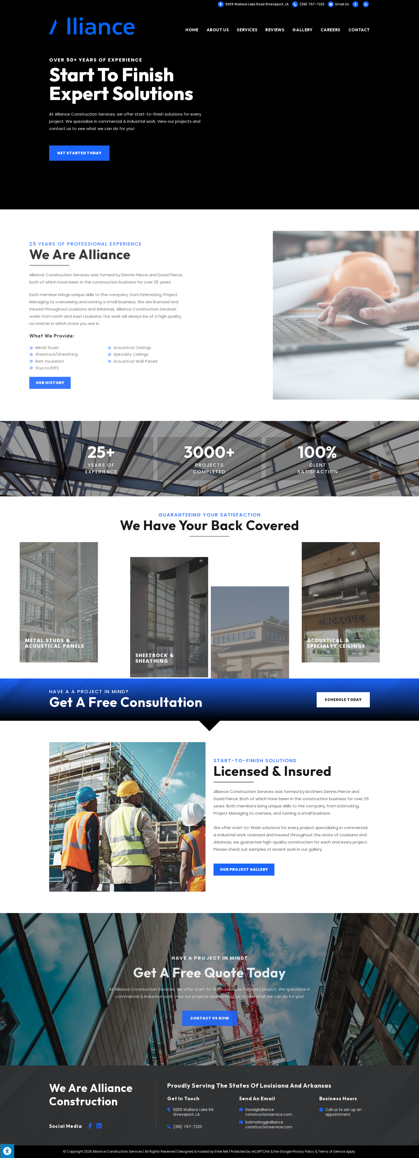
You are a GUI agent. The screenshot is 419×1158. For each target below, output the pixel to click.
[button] (79, 153)
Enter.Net (221, 1151)
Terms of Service (331, 1151)
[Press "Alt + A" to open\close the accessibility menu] (7, 1151)
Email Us (342, 4)
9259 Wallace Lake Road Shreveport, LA (253, 4)
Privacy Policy (303, 1151)
